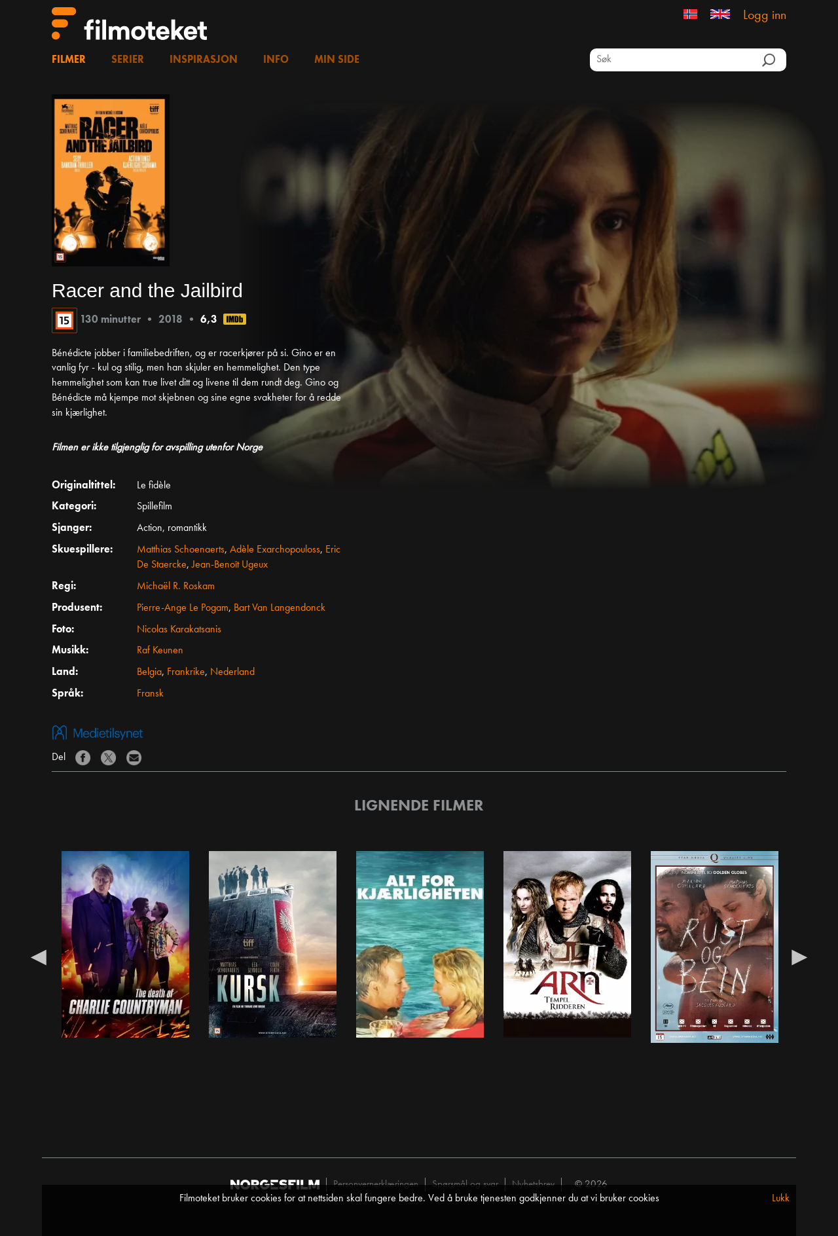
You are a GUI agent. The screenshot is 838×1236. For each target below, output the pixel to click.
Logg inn (764, 15)
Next (799, 956)
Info (276, 60)
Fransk (150, 694)
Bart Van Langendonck (279, 608)
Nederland (232, 672)
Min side (336, 60)
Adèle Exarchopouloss (275, 550)
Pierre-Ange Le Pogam (182, 608)
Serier (127, 60)
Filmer (69, 60)
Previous (39, 956)
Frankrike (186, 672)
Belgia (149, 672)
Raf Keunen (160, 650)
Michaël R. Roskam (176, 586)
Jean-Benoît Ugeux (230, 565)
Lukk (781, 1198)
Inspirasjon (204, 60)
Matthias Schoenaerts (181, 550)
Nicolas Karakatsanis (179, 630)
